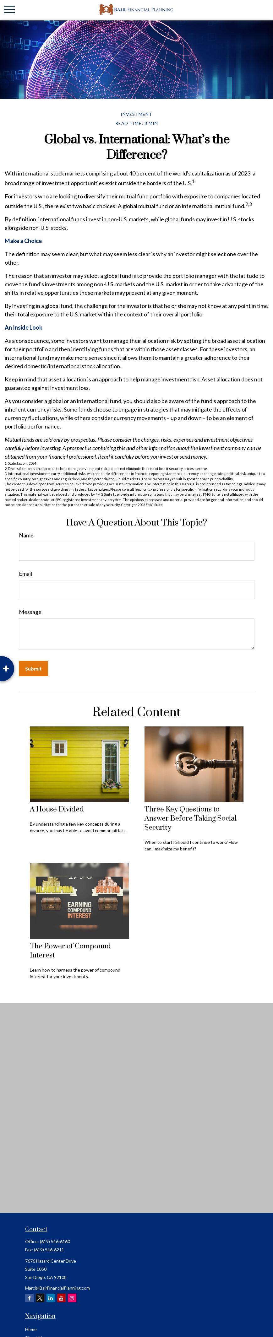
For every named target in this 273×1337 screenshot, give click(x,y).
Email (25, 573)
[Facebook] (29, 1298)
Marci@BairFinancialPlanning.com (57, 1288)
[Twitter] (40, 1298)
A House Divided (57, 809)
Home (31, 1329)
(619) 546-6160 (55, 1241)
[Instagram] (72, 1298)
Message (30, 611)
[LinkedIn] (50, 1298)
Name (26, 535)
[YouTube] (61, 1298)
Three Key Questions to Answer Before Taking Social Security (191, 818)
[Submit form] (33, 668)
